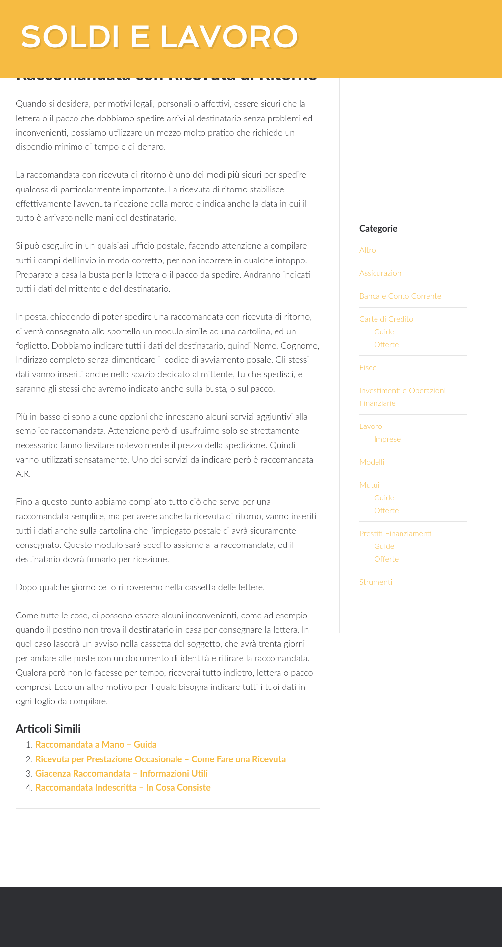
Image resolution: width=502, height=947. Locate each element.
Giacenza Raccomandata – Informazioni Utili (121, 773)
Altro (367, 249)
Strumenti (375, 581)
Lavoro (370, 425)
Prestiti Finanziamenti (395, 533)
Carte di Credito (386, 318)
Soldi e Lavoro (159, 37)
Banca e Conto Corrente (400, 295)
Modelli (371, 461)
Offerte (386, 344)
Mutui (369, 484)
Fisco (368, 367)
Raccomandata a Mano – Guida (96, 744)
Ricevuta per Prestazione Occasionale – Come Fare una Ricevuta (160, 759)
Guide (384, 331)
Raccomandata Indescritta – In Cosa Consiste (123, 787)
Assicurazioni (381, 272)
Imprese (387, 438)
